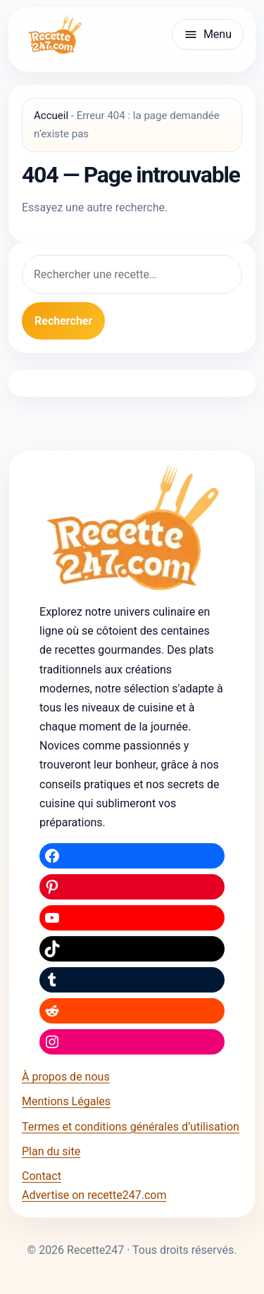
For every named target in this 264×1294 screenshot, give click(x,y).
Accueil (51, 115)
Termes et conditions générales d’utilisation (130, 1126)
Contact (41, 1176)
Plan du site (51, 1151)
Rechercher (63, 321)
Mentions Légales (66, 1101)
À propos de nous (66, 1076)
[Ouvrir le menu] (208, 34)
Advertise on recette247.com (94, 1195)
